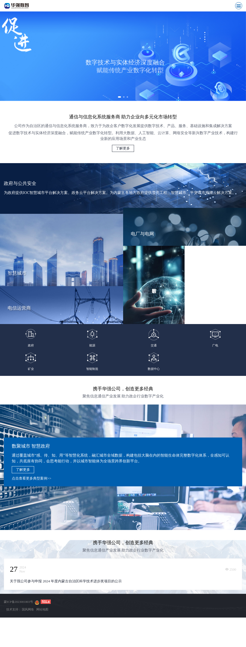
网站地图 (42, 613)
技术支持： (13, 613)
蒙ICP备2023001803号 (18, 606)
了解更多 (123, 153)
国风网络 (28, 613)
